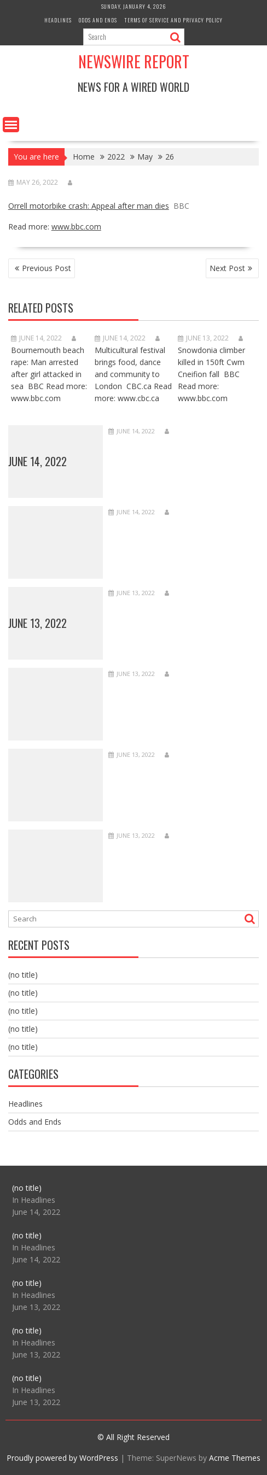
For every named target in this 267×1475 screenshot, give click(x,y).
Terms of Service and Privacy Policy (173, 20)
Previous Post (46, 268)
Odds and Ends (98, 20)
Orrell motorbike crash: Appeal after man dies (88, 206)
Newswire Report (133, 61)
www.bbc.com (76, 226)
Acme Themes (234, 1458)
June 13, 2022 (37, 623)
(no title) (23, 974)
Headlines (58, 20)
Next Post (227, 268)
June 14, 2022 (37, 461)
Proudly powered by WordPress (62, 1458)
